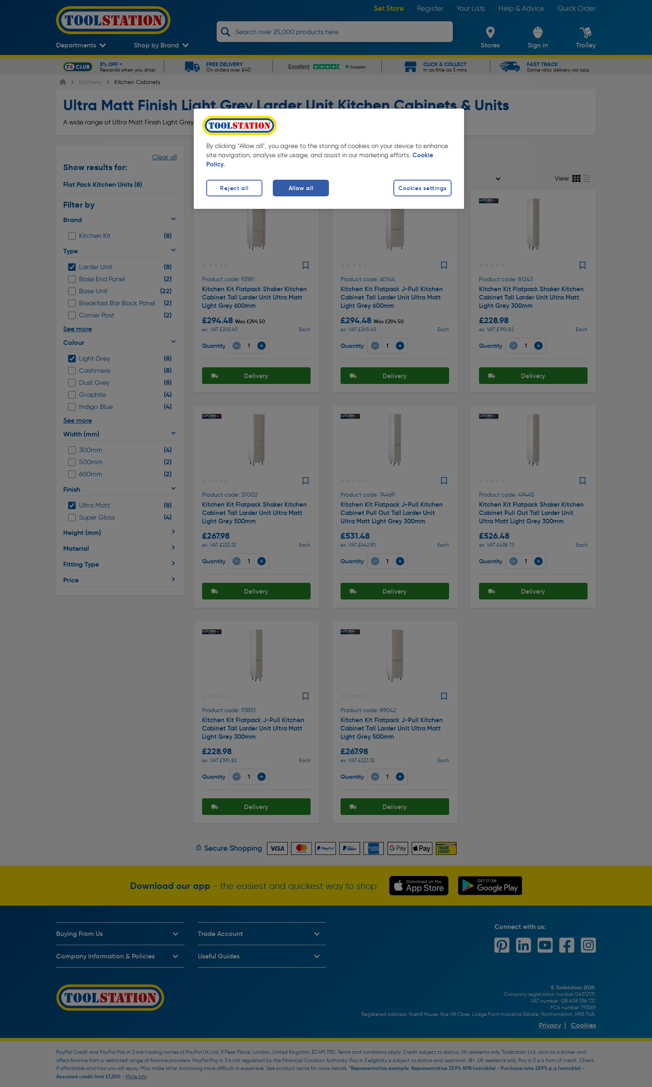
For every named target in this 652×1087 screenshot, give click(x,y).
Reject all (234, 188)
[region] (329, 159)
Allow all (301, 188)
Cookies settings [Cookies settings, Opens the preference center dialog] (422, 188)
